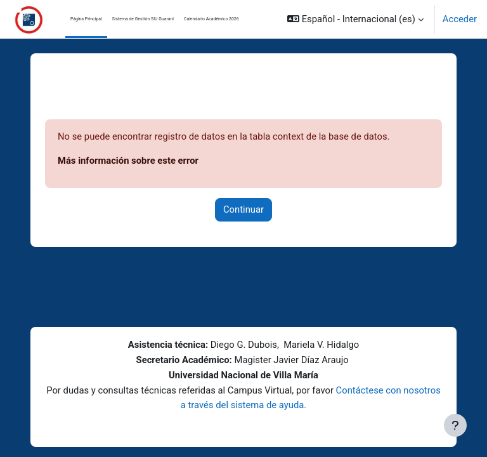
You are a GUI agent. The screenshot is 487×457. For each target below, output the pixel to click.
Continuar (243, 209)
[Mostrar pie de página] (455, 425)
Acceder (460, 19)
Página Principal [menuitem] (86, 19)
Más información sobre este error (128, 160)
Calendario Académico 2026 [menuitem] (211, 19)
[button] (355, 19)
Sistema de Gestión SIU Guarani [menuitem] (143, 19)
